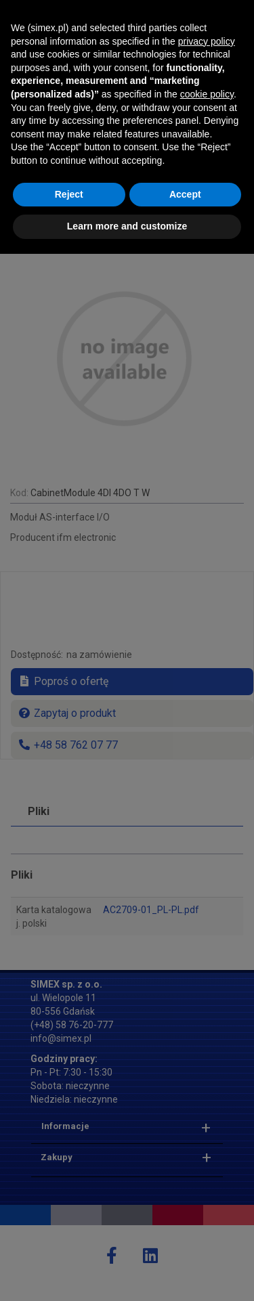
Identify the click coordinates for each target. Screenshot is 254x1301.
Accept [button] (185, 1241)
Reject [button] (69, 1241)
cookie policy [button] (207, 1141)
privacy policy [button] (206, 1088)
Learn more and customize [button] (127, 1273)
